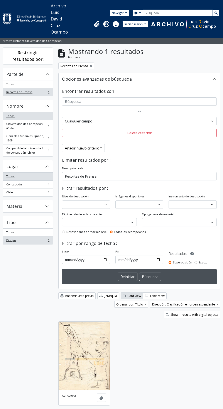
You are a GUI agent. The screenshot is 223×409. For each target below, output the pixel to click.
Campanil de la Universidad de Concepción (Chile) (27, 150)
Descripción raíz (72, 168)
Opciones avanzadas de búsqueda (97, 79)
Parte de (15, 74)
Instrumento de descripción (187, 196)
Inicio (65, 251)
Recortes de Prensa (27, 93)
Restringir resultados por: (28, 56)
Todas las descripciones (130, 232)
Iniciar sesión (134, 24)
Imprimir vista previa (77, 296)
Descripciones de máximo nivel (86, 232)
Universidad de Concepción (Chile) (27, 126)
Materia (14, 206)
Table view (155, 296)
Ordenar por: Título (130, 304)
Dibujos (27, 241)
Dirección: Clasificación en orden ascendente (184, 304)
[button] (96, 24)
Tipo (11, 222)
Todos (10, 84)
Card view (132, 296)
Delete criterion (139, 133)
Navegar (118, 13)
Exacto (203, 262)
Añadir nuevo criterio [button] (82, 148)
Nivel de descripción (75, 196)
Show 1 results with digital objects (192, 314)
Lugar (12, 166)
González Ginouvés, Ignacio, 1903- (27, 138)
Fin (117, 251)
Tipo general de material (158, 214)
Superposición (182, 262)
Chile (27, 193)
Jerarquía (108, 296)
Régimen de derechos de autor (82, 214)
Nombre (15, 106)
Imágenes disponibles (130, 196)
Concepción (27, 185)
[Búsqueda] (178, 13)
